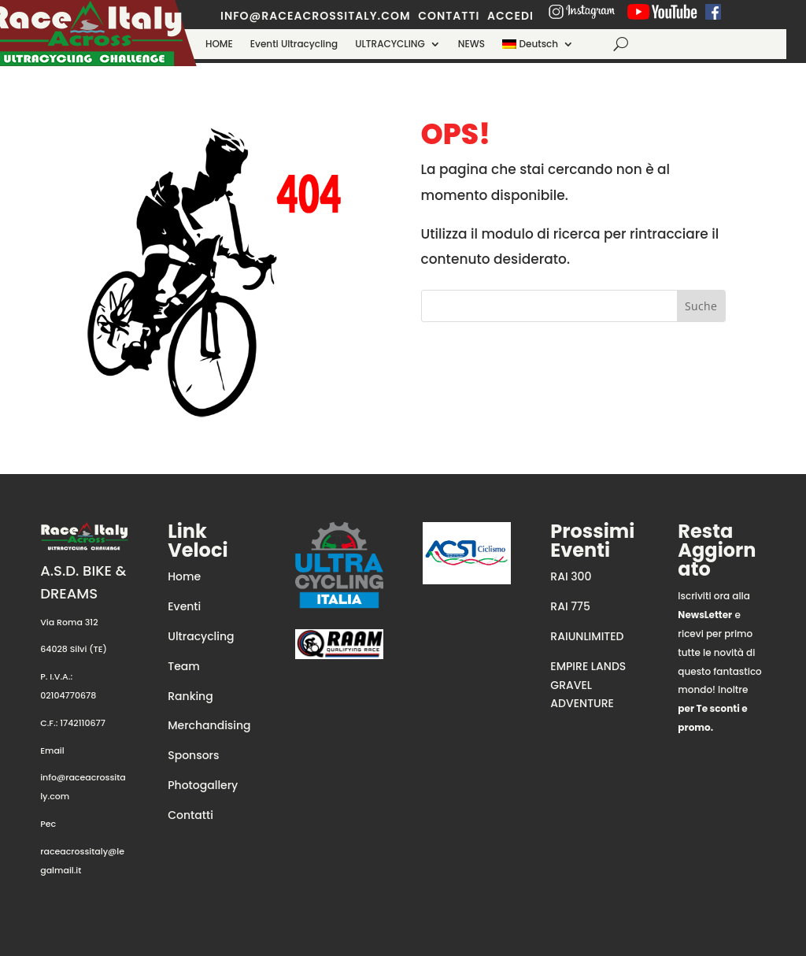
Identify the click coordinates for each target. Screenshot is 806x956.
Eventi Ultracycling (294, 44)
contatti (448, 16)
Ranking (190, 696)
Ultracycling (201, 636)
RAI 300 (570, 576)
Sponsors (193, 755)
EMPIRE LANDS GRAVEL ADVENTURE (588, 685)
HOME (219, 44)
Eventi (184, 606)
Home (184, 576)
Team (184, 666)
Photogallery (203, 785)
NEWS (471, 44)
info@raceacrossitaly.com (315, 16)
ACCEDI (510, 16)
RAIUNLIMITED (586, 636)
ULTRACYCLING (390, 44)
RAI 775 (570, 606)
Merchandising (209, 725)
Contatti (190, 815)
